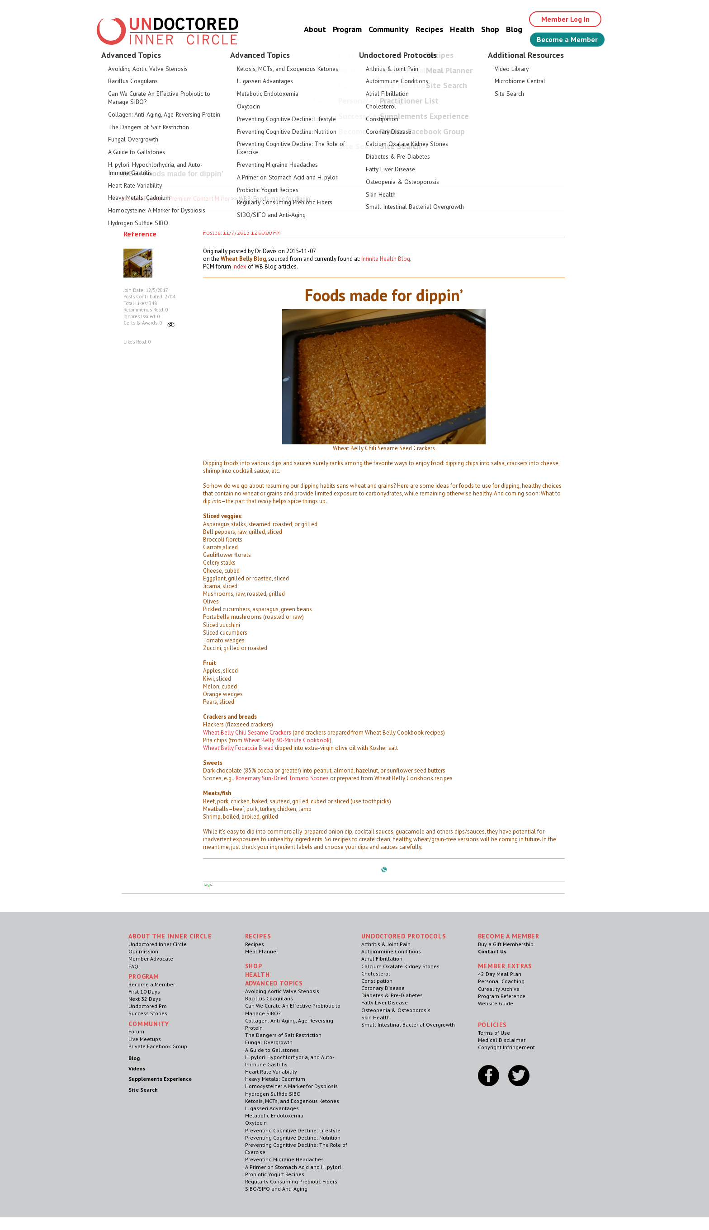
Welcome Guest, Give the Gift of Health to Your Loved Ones (354, 68)
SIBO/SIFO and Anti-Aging (276, 1188)
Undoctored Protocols (403, 936)
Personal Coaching (501, 981)
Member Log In (565, 19)
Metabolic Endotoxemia (274, 1115)
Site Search (143, 1089)
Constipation (376, 980)
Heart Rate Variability (271, 1071)
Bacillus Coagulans (269, 998)
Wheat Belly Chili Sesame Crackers (247, 732)
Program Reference (501, 996)
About (315, 29)
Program (347, 29)
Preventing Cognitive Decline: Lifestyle (292, 1130)
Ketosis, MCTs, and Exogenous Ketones (292, 1101)
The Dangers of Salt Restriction (283, 1035)
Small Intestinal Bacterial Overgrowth (408, 1024)
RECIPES (258, 936)
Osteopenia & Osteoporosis (395, 1010)
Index (239, 266)
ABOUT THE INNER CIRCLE (170, 936)
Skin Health (375, 1017)
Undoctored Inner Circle (157, 944)
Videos (136, 1068)
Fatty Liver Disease (384, 1002)
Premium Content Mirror (199, 199)
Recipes (429, 29)
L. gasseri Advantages (272, 1108)
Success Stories (147, 1013)
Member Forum (141, 199)
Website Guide (495, 1003)
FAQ (133, 966)
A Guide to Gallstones (272, 1049)
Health (462, 29)
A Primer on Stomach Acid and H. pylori (293, 1167)
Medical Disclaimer (501, 1040)
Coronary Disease (383, 988)
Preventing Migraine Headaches (284, 1159)
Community (389, 29)
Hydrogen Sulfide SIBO (273, 1093)
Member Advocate (150, 958)
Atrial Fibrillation (381, 958)
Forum (136, 1031)
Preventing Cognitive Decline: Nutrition (292, 1137)
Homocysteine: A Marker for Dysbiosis (291, 1086)
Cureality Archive (499, 988)
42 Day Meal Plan (499, 974)
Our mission (143, 951)
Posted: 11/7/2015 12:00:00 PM (242, 232)
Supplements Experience (160, 1078)
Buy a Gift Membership (506, 944)
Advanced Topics (274, 983)
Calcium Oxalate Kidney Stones (400, 966)
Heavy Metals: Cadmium (275, 1078)
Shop (490, 29)
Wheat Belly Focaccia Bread (238, 748)
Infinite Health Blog (385, 259)
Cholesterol (375, 973)
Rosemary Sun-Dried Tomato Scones (282, 778)
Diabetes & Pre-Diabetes (392, 995)
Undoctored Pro (147, 1006)
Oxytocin (256, 1122)
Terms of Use (494, 1032)
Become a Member (567, 39)
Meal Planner (261, 951)
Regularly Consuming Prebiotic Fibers (291, 1181)
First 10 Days (144, 991)
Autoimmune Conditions (391, 951)
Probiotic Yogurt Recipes (274, 1174)
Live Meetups (144, 1039)
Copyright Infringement (506, 1047)
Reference (139, 233)
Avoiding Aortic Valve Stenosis (282, 991)
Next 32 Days (144, 998)
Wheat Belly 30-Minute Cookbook (287, 740)
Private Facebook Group (157, 1046)
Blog (514, 29)
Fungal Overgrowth (269, 1042)
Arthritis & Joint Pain (386, 944)
